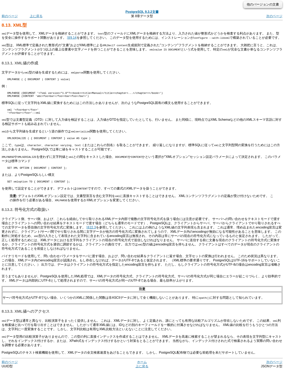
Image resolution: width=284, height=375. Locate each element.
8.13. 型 (14, 25)
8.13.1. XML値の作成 (20, 63)
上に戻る (36, 16)
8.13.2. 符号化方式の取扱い (25, 214)
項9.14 (71, 37)
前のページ (10, 16)
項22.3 (91, 232)
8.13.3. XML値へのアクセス (26, 316)
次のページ (274, 16)
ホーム (142, 367)
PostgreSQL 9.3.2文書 (141, 12)
